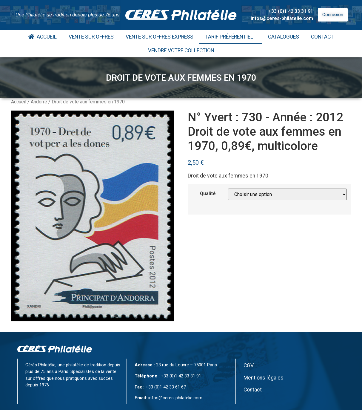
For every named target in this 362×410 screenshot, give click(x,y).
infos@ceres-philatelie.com (282, 18)
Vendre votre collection (181, 50)
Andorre (39, 102)
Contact (322, 37)
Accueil (42, 37)
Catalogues (283, 37)
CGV (249, 365)
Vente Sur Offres (91, 37)
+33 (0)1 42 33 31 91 (290, 11)
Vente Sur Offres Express (159, 37)
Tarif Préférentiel (230, 37)
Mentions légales (264, 378)
